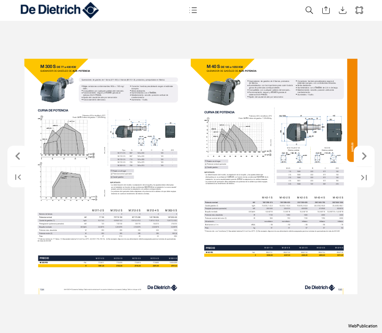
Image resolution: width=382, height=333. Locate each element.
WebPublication (362, 326)
